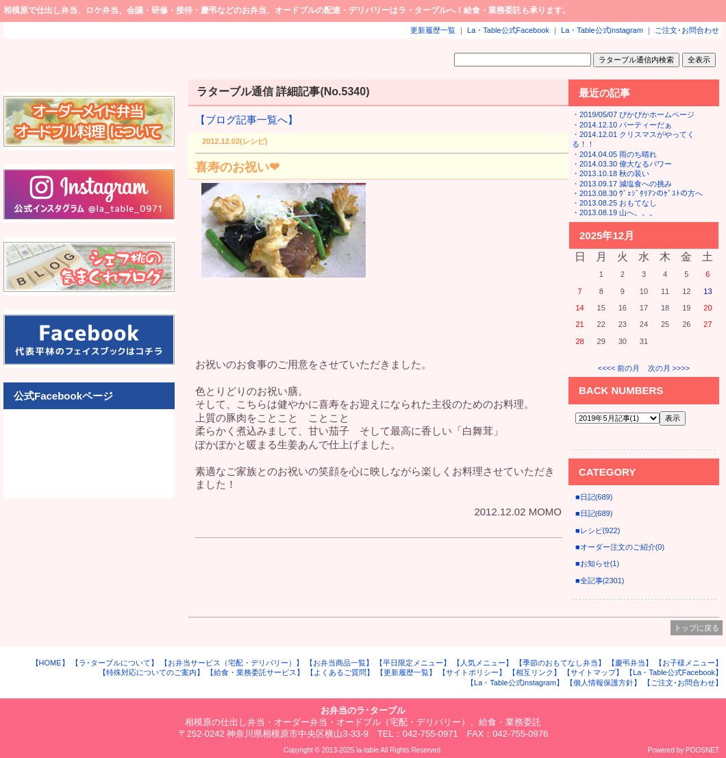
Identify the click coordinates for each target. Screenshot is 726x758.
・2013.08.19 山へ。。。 (614, 212)
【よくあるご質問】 (340, 672)
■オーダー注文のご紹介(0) (619, 547)
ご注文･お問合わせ (687, 30)
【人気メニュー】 (483, 663)
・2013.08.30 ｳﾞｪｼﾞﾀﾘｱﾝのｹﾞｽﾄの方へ (637, 193)
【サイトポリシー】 (472, 672)
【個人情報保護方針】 (603, 682)
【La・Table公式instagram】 (515, 682)
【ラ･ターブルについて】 (114, 663)
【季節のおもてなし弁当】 (560, 663)
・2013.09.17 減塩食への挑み (622, 184)
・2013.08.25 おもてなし (614, 203)
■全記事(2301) (599, 580)
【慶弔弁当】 (630, 663)
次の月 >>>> (669, 368)
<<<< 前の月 (619, 368)
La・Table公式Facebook (508, 30)
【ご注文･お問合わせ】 (683, 682)
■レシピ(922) (597, 530)
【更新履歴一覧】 (406, 672)
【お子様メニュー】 (689, 663)
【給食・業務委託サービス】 (255, 672)
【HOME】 (50, 663)
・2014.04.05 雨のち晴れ (614, 154)
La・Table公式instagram (602, 30)
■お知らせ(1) (597, 563)
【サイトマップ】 (593, 672)
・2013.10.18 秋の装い (610, 173)
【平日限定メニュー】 (413, 663)
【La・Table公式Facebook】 (674, 672)
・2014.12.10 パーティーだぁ (622, 125)
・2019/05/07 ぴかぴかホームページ (633, 114)
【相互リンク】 (534, 672)
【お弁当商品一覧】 (339, 663)
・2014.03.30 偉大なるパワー (622, 164)
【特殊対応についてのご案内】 (151, 672)
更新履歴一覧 (432, 30)
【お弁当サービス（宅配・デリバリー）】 (231, 663)
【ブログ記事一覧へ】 (246, 119)
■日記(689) (593, 497)
